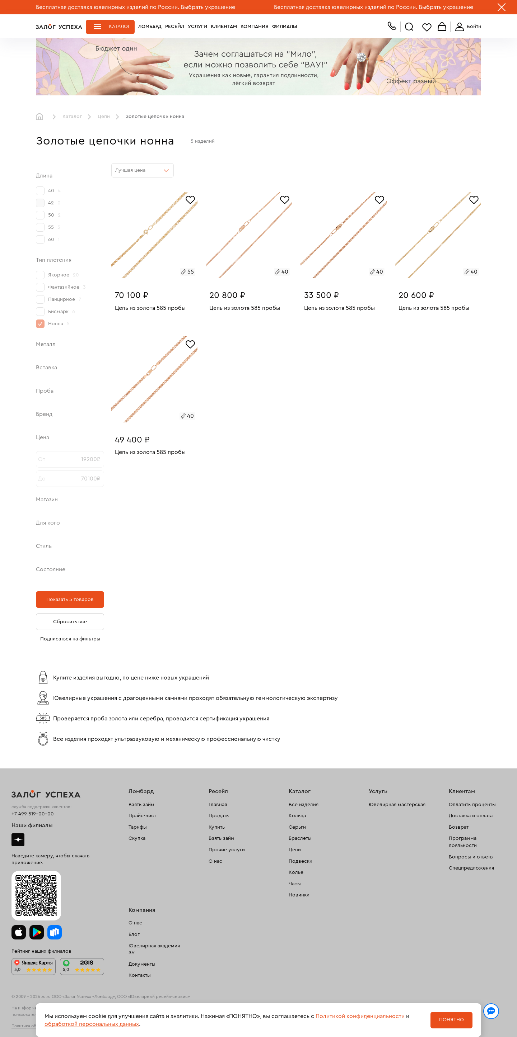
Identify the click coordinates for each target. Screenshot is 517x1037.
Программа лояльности (463, 842)
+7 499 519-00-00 (32, 813)
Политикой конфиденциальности (360, 1016)
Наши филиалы (32, 825)
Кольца (297, 815)
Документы (142, 964)
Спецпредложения (471, 868)
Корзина (442, 27)
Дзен (17, 839)
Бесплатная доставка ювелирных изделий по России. (107, 7)
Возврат (459, 827)
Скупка (137, 838)
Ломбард (150, 26)
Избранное (427, 27)
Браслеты (300, 838)
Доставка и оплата (471, 815)
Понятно (451, 1019)
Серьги (297, 827)
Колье (296, 872)
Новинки (299, 895)
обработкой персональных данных (92, 1024)
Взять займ (141, 804)
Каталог (119, 26)
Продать (219, 815)
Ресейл (174, 26)
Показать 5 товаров (70, 599)
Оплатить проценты (472, 804)
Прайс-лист (142, 815)
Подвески (300, 861)
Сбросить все (70, 621)
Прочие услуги (227, 849)
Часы (295, 883)
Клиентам (224, 26)
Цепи (104, 116)
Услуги (197, 26)
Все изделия (303, 804)
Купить (217, 827)
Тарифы (138, 827)
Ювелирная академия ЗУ (154, 949)
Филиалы (284, 26)
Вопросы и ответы (471, 857)
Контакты (140, 975)
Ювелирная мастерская (397, 804)
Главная (41, 116)
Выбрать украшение (209, 7)
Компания (255, 26)
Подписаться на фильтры (70, 638)
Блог (134, 934)
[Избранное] (190, 199)
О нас (215, 861)
